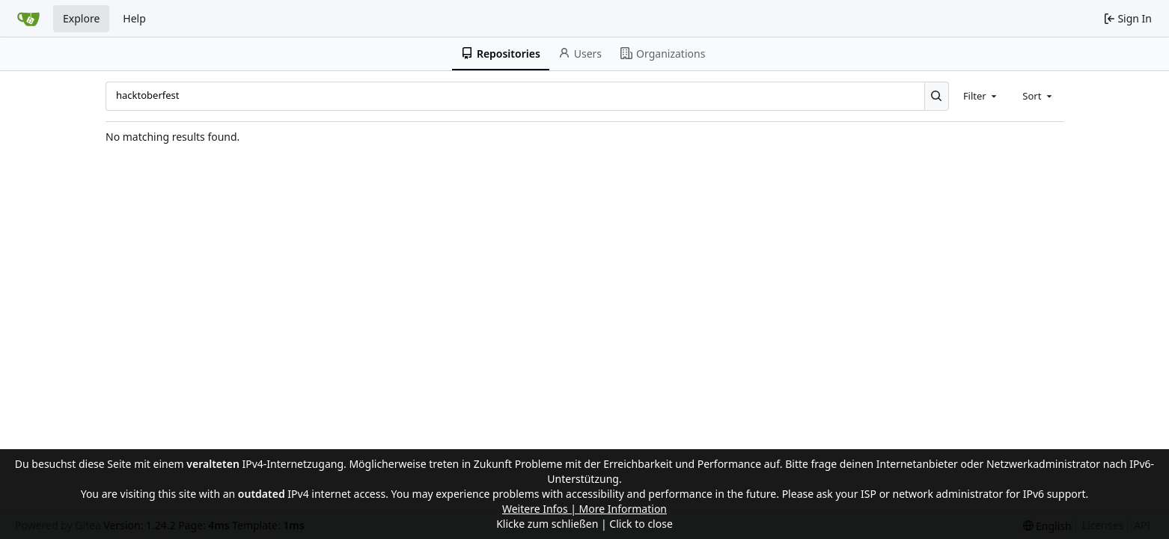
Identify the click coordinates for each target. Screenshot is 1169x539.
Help (134, 18)
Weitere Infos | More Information (584, 509)
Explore (81, 18)
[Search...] (936, 96)
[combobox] (981, 96)
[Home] (28, 18)
